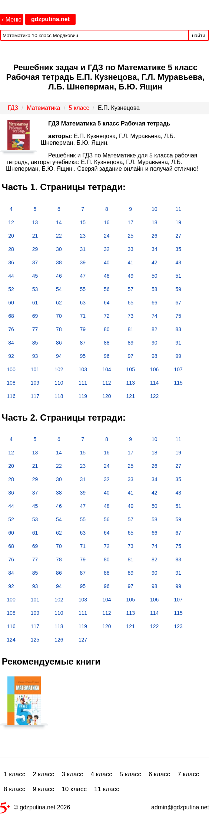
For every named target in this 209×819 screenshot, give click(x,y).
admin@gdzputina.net (180, 807)
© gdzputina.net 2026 (35, 808)
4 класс (101, 774)
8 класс (14, 789)
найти (198, 35)
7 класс (188, 774)
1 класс (14, 774)
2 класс (43, 774)
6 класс (159, 774)
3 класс (72, 774)
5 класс (130, 774)
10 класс (74, 789)
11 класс (106, 789)
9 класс (43, 789)
